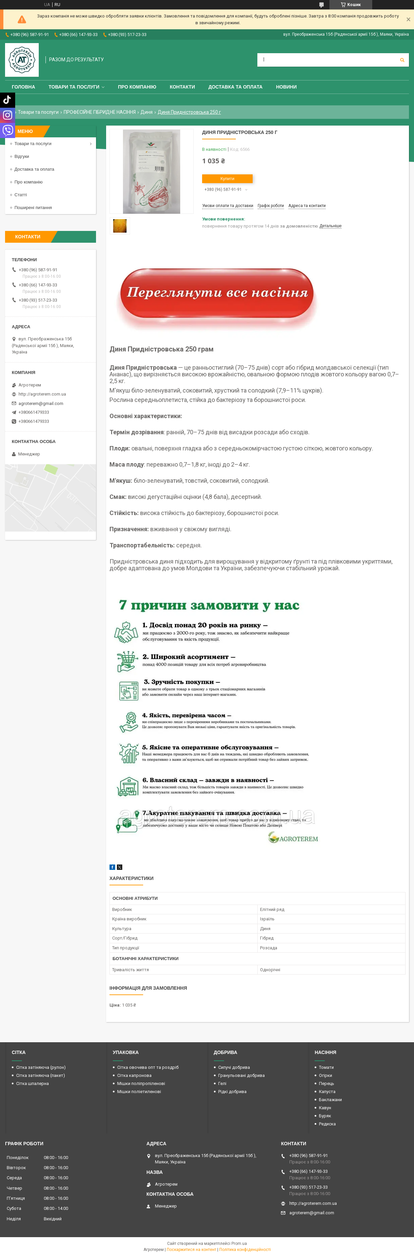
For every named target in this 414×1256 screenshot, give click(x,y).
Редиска (327, 1123)
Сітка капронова (134, 1075)
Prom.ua (239, 1243)
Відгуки (21, 156)
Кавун (325, 1107)
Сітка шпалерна (32, 1083)
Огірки (325, 1075)
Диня (146, 112)
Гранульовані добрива (241, 1075)
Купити (227, 178)
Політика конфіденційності (245, 1249)
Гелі (222, 1083)
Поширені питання (33, 207)
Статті (20, 194)
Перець (326, 1083)
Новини (286, 87)
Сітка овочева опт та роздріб (148, 1067)
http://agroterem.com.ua (42, 394)
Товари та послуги (74, 87)
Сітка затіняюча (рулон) (41, 1067)
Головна (23, 87)
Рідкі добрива (232, 1091)
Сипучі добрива (234, 1067)
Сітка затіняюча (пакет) (40, 1075)
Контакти (182, 87)
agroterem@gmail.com (41, 403)
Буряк (325, 1115)
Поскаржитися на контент (191, 1249)
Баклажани (330, 1099)
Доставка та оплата (236, 87)
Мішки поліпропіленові (141, 1083)
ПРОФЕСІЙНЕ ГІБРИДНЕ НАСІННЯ (100, 112)
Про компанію (137, 87)
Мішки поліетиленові (139, 1091)
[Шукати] (402, 60)
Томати (326, 1067)
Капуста (327, 1091)
